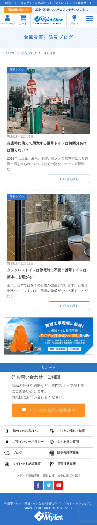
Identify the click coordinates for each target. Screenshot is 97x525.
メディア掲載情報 (28, 475)
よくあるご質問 (68, 442)
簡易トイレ (17, 69)
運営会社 (48, 475)
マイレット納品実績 (27, 463)
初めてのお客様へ (25, 431)
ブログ (17, 453)
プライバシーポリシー (28, 442)
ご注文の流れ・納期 (71, 431)
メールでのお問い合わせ (49, 410)
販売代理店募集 (68, 453)
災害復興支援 (66, 463)
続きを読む (71, 179)
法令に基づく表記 (68, 475)
